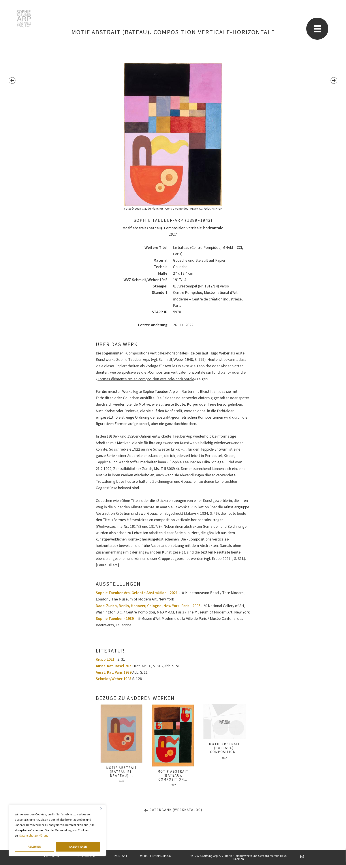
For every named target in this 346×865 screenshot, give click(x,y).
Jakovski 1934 (196, 513)
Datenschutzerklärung (34, 835)
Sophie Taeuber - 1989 (115, 618)
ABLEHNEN (34, 846)
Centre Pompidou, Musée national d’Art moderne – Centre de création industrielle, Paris (208, 299)
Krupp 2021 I (222, 558)
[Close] (101, 808)
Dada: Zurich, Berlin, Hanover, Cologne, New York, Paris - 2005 (148, 606)
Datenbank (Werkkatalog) (173, 810)
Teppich (206, 449)
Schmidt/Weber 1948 (176, 359)
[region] (57, 830)
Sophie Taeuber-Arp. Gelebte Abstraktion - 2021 (137, 593)
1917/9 (154, 526)
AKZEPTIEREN (78, 846)
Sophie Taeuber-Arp (23, 19)
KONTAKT (121, 856)
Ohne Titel (130, 500)
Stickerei (164, 500)
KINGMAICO (163, 856)
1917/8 (135, 526)
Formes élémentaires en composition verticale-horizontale (146, 379)
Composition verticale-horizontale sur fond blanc (189, 372)
